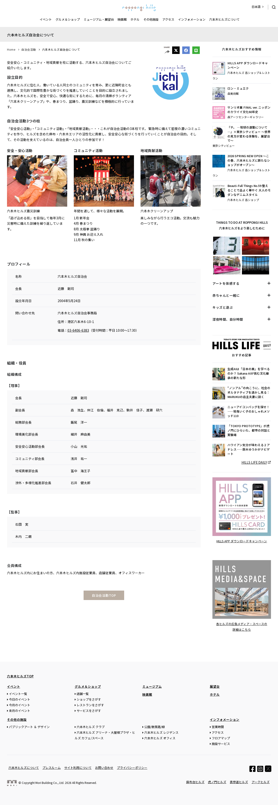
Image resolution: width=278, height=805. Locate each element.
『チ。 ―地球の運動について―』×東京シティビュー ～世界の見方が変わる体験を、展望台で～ (249, 134)
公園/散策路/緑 (154, 726)
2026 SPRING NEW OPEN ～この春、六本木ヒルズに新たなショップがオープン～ (248, 160)
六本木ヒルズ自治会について (61, 49)
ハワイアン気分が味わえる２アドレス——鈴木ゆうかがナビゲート (248, 449)
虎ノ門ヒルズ (217, 781)
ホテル (135, 19)
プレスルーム (51, 767)
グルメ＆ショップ (68, 19)
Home (11, 49)
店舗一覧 (83, 693)
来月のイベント (19, 710)
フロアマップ (221, 738)
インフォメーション (191, 19)
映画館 (122, 19)
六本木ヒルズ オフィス (159, 738)
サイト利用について (78, 767)
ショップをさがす (89, 699)
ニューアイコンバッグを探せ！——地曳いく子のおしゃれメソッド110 (248, 411)
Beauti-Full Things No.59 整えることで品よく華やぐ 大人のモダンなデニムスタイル (249, 190)
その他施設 (151, 19)
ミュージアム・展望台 (99, 19)
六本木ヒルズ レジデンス (161, 732)
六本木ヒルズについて (224, 19)
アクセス (168, 19)
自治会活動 (28, 49)
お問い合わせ (104, 767)
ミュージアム (152, 686)
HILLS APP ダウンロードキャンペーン (247, 65)
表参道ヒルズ (239, 781)
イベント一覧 (18, 693)
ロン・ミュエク (238, 88)
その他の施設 (17, 719)
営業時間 (218, 726)
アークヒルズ (261, 781)
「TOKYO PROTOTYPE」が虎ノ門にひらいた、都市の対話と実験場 (248, 430)
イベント (46, 19)
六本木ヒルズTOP (20, 676)
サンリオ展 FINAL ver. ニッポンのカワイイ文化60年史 (249, 109)
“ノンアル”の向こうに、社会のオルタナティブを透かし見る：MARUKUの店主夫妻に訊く (248, 392)
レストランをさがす (90, 704)
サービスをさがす (89, 710)
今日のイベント (19, 699)
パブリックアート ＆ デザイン (29, 726)
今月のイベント (19, 704)
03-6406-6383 (78, 330)
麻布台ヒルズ (195, 781)
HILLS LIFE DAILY (254, 462)
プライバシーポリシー (132, 767)
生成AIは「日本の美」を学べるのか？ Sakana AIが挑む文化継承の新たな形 (248, 373)
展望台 (215, 686)
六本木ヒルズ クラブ (91, 726)
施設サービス (221, 743)
